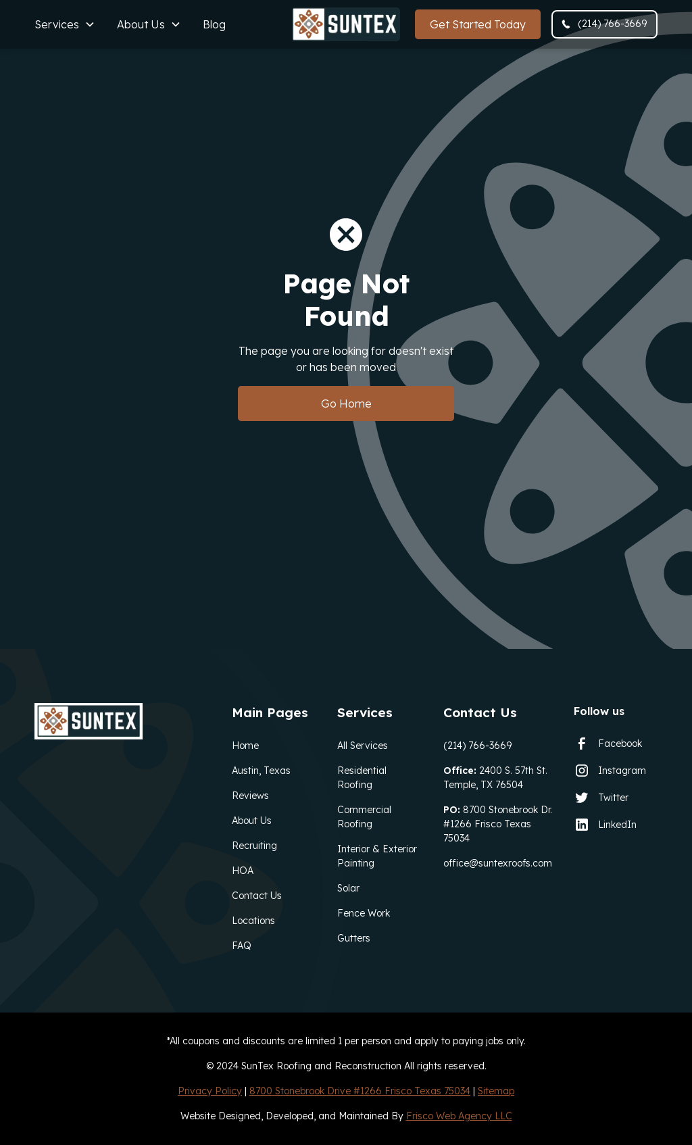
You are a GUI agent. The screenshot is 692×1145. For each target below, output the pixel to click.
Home (245, 745)
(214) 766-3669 (477, 745)
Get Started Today (478, 24)
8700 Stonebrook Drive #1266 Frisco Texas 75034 (359, 1091)
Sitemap (496, 1091)
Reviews (250, 795)
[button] (65, 24)
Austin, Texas (261, 770)
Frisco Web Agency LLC (459, 1116)
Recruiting (254, 845)
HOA (242, 870)
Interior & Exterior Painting (377, 856)
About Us (252, 820)
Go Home (346, 403)
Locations (253, 921)
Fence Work (363, 913)
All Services (362, 745)
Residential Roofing (362, 777)
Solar (348, 888)
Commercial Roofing (364, 817)
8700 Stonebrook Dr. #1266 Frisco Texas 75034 (497, 824)
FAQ (241, 946)
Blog (214, 24)
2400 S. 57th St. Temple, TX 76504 (495, 777)
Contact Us (257, 896)
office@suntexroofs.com (497, 863)
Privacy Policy (210, 1091)
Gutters (353, 938)
